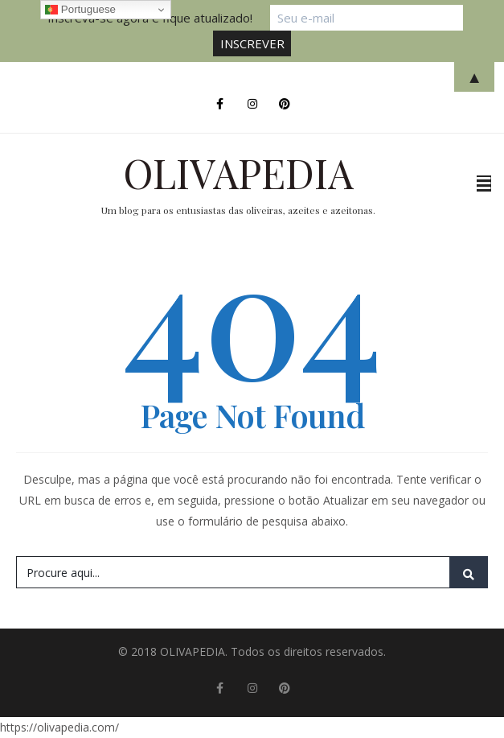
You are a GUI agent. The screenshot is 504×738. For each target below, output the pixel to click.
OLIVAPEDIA (238, 173)
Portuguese (80, 9)
